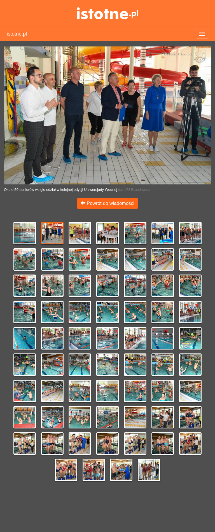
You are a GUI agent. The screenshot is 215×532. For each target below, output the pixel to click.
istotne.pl (107, 13)
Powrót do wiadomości (107, 203)
